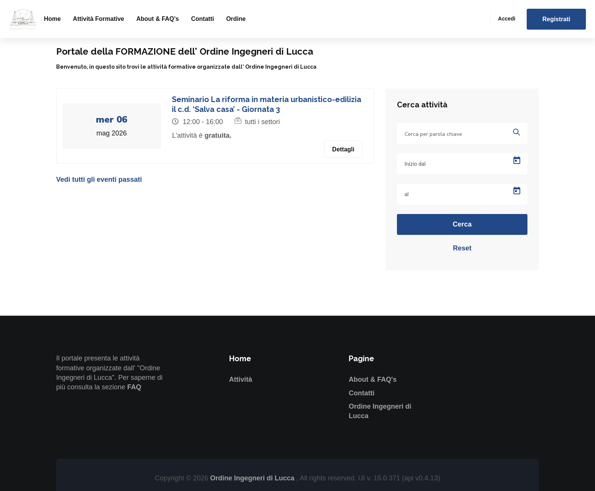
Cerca (462, 224)
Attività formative (98, 19)
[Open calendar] (516, 160)
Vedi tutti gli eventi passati (99, 179)
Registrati (556, 19)
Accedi (506, 19)
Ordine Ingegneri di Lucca (253, 478)
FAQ (134, 387)
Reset (462, 248)
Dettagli (343, 149)
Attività (240, 379)
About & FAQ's (157, 19)
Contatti (202, 19)
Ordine (236, 19)
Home (52, 19)
